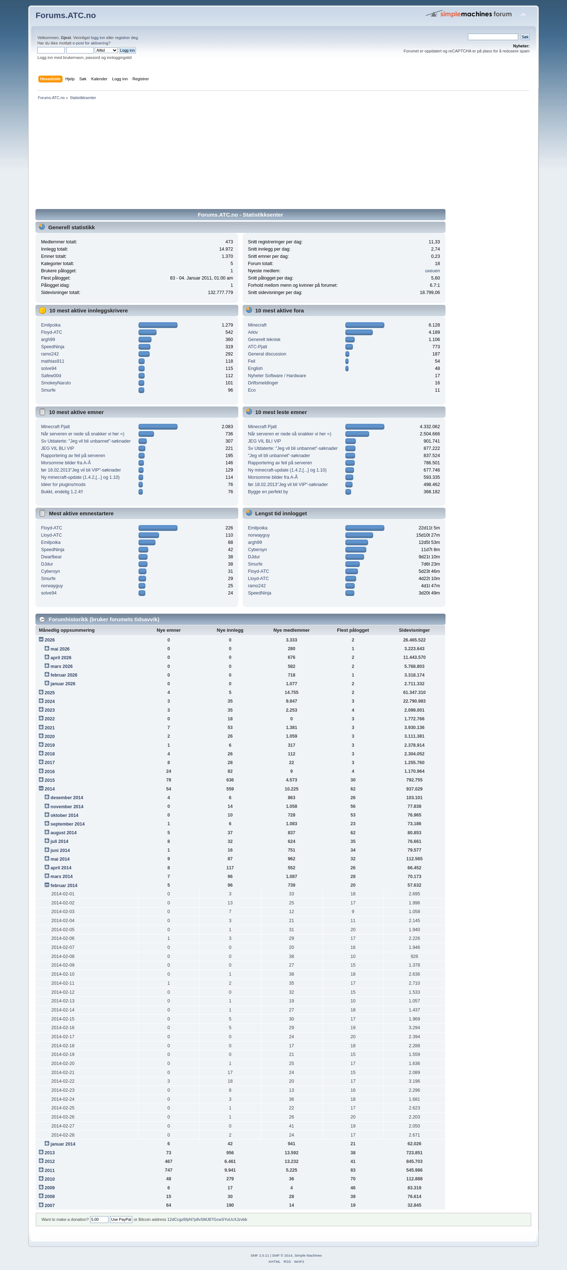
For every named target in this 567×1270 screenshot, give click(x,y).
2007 (50, 1205)
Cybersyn (50, 571)
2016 (50, 771)
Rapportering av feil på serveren (73, 455)
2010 (50, 1179)
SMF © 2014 (282, 1255)
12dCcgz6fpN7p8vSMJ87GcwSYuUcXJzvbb (207, 1219)
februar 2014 (64, 885)
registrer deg (126, 37)
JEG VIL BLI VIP (57, 448)
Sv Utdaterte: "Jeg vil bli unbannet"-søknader (86, 441)
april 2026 (61, 657)
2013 (50, 1152)
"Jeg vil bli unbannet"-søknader (279, 455)
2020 (50, 736)
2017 (50, 762)
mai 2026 (60, 649)
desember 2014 (67, 797)
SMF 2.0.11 (260, 1255)
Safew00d (51, 375)
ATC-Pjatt (257, 346)
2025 (50, 692)
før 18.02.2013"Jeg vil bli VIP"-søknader (81, 470)
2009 (50, 1187)
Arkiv (253, 332)
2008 (50, 1196)
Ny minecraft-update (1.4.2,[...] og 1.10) (80, 477)
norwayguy (52, 585)
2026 (50, 640)
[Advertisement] (252, 155)
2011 (50, 1170)
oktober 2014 (64, 815)
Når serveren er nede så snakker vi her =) (82, 433)
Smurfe (48, 390)
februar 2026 (64, 675)
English (255, 368)
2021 (50, 727)
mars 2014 (62, 876)
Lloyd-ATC (51, 535)
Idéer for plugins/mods (63, 484)
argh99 (48, 339)
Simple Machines (308, 1255)
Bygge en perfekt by (268, 491)
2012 (50, 1161)
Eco (252, 390)
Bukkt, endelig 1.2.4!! (62, 491)
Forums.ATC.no (65, 15)
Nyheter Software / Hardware (277, 375)
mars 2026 (62, 666)
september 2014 (68, 824)
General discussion (267, 354)
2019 (50, 745)
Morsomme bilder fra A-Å (66, 462)
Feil (251, 361)
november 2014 (67, 806)
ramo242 (50, 354)
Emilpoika (50, 325)
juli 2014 (59, 841)
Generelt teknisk (264, 339)
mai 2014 (60, 859)
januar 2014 (63, 1144)
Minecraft (257, 325)
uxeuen (432, 270)
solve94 (48, 368)
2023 (50, 710)
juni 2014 (60, 850)
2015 (50, 780)
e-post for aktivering (90, 43)
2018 (50, 754)
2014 (50, 789)
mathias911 (52, 361)
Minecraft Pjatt (55, 426)
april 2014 (61, 867)
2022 (50, 718)
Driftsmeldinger (263, 382)
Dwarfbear (51, 556)
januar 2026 (63, 683)
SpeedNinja (52, 346)
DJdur (47, 564)
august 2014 (64, 832)
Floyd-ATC (51, 332)
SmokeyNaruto (56, 382)
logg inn (98, 37)
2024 (50, 701)
